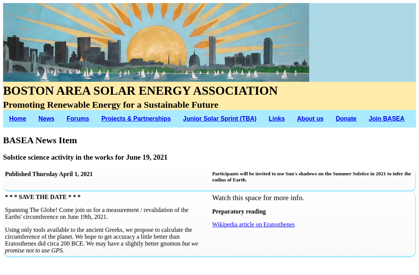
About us (310, 118)
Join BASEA (386, 118)
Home (17, 118)
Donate (346, 118)
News (46, 118)
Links (277, 118)
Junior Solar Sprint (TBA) (219, 118)
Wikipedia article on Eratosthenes (253, 224)
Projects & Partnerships (136, 118)
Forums (78, 118)
